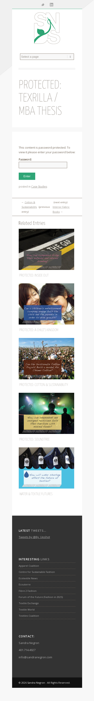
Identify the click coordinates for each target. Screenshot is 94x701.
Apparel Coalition (29, 565)
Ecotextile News (28, 578)
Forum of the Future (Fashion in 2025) (41, 597)
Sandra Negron (36, 682)
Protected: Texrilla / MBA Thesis (40, 98)
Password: (43, 163)
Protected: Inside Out (34, 275)
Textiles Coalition (29, 615)
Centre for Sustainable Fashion (37, 572)
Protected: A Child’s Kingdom (38, 330)
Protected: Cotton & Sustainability (43, 385)
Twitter (42, 4)
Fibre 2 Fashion (28, 590)
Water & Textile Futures (35, 494)
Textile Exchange (29, 603)
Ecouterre (25, 584)
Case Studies (39, 186)
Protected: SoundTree (34, 439)
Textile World (27, 609)
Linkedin (51, 4)
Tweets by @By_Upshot (34, 537)
